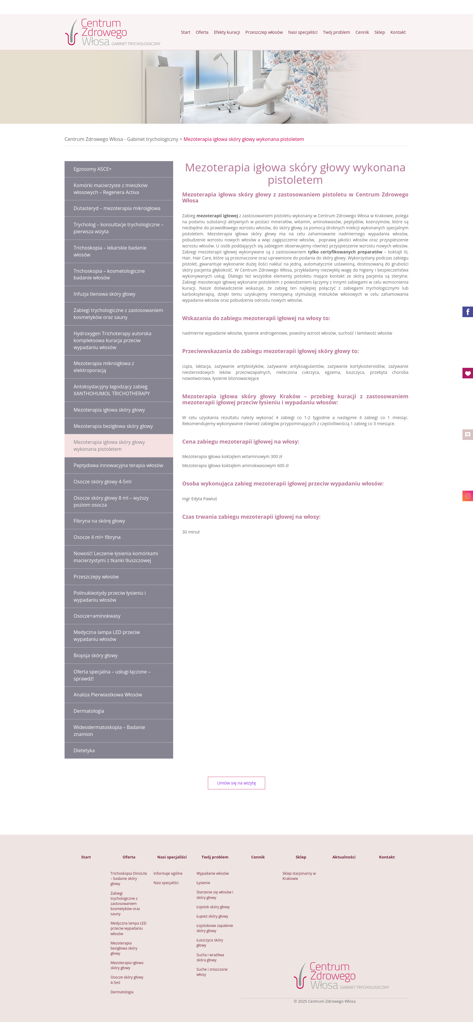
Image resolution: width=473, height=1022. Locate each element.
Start (185, 32)
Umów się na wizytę (236, 783)
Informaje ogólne (168, 873)
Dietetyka (84, 750)
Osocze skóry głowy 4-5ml (103, 481)
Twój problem (336, 32)
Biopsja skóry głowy (96, 655)
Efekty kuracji (227, 32)
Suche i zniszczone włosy (213, 972)
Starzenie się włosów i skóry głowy (215, 895)
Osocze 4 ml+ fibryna (97, 537)
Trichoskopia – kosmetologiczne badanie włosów (109, 274)
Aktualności (344, 857)
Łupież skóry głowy (212, 916)
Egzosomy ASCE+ (93, 169)
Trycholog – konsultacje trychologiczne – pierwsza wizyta (118, 228)
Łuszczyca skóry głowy (210, 943)
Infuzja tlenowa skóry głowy (104, 294)
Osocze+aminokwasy (97, 616)
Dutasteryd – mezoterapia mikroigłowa (117, 208)
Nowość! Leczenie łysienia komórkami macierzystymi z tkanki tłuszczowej (116, 557)
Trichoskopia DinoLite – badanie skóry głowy (129, 878)
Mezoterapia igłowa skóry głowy (109, 409)
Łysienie (203, 882)
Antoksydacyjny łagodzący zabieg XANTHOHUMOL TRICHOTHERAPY (112, 390)
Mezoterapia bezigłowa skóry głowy (113, 426)
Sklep (379, 32)
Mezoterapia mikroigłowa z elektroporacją (104, 367)
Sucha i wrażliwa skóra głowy (211, 957)
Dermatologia (89, 711)
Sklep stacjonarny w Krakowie (300, 876)
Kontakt (398, 32)
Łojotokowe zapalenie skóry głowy (215, 928)
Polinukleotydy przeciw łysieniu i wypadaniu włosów (110, 596)
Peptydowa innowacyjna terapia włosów (118, 465)
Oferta (202, 32)
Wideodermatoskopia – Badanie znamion (109, 730)
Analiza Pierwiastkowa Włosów (108, 694)
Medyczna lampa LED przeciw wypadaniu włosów (107, 635)
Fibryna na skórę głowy (99, 520)
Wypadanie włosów (213, 873)
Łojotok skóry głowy (213, 906)
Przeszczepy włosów (96, 576)
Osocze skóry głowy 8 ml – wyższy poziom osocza (111, 501)
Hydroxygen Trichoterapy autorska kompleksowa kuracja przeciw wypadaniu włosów (112, 340)
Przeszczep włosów (264, 32)
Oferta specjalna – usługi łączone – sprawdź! (112, 675)
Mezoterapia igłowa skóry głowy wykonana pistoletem (109, 445)
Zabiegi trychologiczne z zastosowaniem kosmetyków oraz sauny (118, 313)
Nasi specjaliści (302, 32)
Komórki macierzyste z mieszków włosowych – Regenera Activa (111, 189)
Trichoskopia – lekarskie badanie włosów (110, 251)
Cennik (362, 32)
